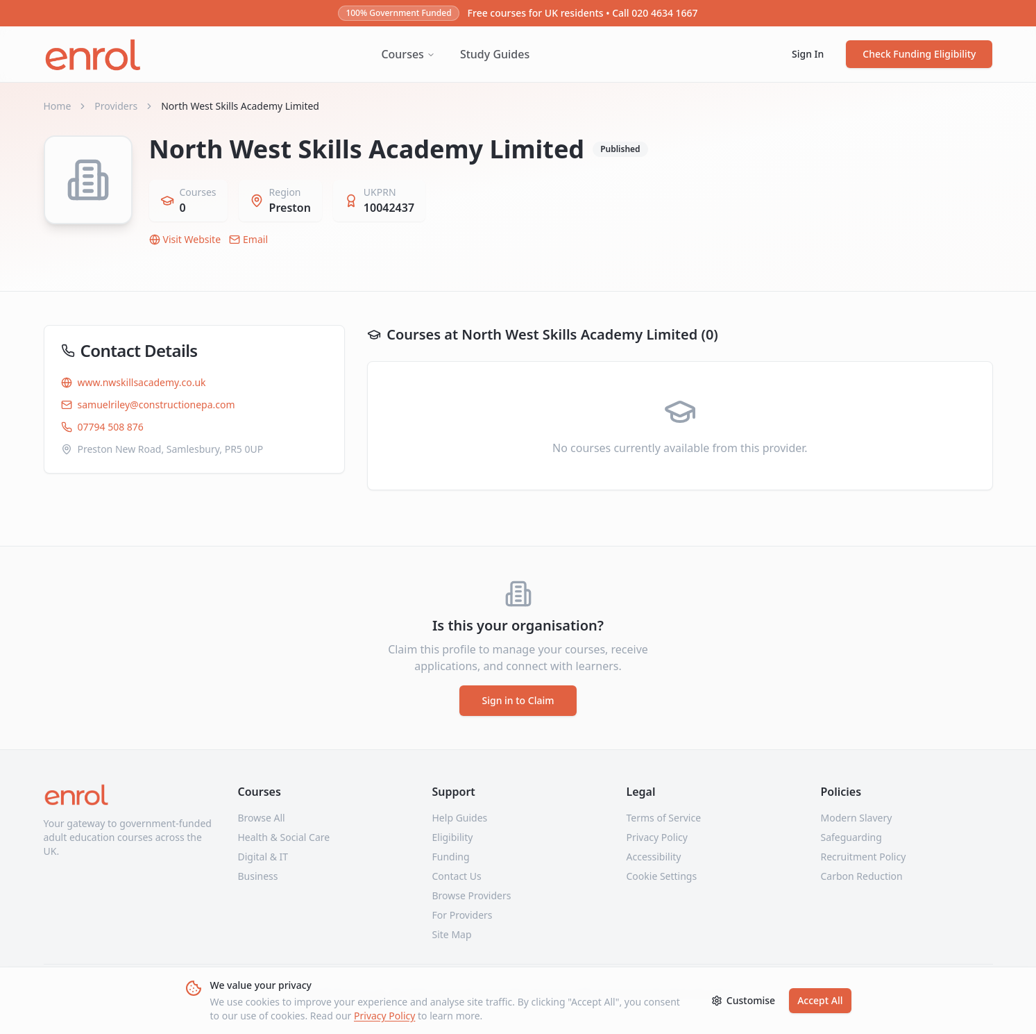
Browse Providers (471, 895)
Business (258, 876)
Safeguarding (851, 837)
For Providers (462, 915)
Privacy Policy (384, 1015)
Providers (115, 105)
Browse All (261, 817)
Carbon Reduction (862, 876)
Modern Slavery (856, 817)
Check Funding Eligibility (919, 53)
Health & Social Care (284, 837)
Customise (743, 1000)
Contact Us (457, 876)
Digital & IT (263, 856)
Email (248, 239)
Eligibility (452, 837)
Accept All (819, 1000)
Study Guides (494, 54)
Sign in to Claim (518, 700)
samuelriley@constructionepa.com (148, 404)
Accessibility (654, 856)
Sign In (808, 53)
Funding (451, 856)
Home (57, 105)
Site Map (452, 934)
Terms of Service (664, 817)
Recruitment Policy (863, 856)
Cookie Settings (662, 876)
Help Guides (460, 817)
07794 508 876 (102, 426)
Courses (407, 54)
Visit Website (185, 239)
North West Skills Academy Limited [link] (240, 105)
